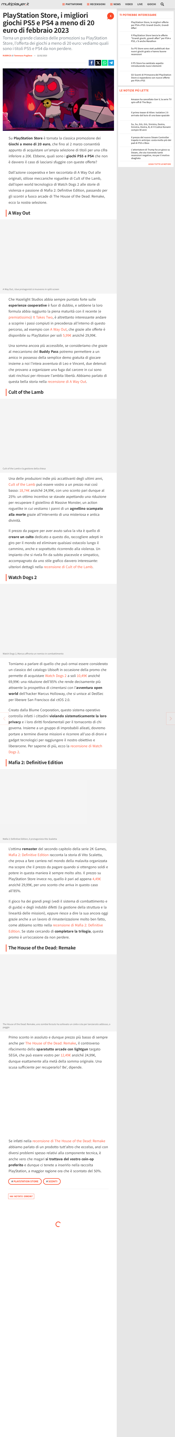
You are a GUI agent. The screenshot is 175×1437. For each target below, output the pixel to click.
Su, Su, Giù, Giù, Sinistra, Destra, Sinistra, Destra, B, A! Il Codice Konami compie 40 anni (151, 127)
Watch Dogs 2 (55, 675)
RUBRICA (7, 55)
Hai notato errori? (21, 1196)
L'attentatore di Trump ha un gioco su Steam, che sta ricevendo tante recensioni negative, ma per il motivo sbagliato (150, 154)
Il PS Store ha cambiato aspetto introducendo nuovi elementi (147, 65)
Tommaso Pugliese (23, 55)
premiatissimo (20, 317)
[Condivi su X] (98, 63)
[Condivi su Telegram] (111, 63)
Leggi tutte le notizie (159, 164)
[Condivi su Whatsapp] (104, 63)
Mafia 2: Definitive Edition (29, 854)
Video (129, 4)
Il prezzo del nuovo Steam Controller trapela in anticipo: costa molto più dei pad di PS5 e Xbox (151, 140)
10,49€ (82, 675)
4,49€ (96, 878)
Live (140, 4)
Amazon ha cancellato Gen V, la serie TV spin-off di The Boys (151, 101)
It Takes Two (43, 317)
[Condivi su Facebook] (92, 63)
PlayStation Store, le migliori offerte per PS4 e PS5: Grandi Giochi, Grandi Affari (150, 25)
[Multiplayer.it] (15, 4)
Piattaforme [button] (72, 4)
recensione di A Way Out (67, 381)
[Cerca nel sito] (162, 4)
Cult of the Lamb (22, 484)
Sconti (51, 1181)
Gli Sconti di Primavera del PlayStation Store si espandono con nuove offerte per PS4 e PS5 (151, 77)
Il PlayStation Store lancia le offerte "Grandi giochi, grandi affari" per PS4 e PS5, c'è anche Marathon (151, 38)
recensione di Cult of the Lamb (68, 566)
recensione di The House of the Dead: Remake (68, 1140)
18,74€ (24, 490)
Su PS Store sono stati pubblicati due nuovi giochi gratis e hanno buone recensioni (150, 51)
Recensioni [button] (96, 4)
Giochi (151, 4)
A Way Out (58, 329)
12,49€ (66, 1055)
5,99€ (67, 335)
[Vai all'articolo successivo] (4, 719)
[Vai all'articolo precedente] (170, 719)
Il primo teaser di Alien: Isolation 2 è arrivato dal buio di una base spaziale (150, 114)
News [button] (115, 4)
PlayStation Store (24, 1181)
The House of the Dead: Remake (50, 1043)
